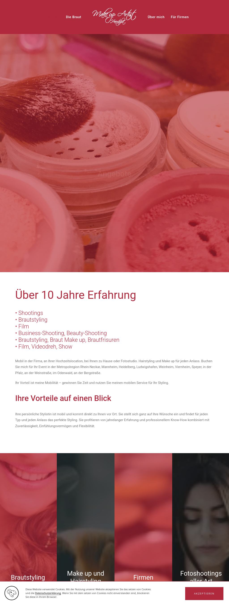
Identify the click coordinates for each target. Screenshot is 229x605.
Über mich (156, 17)
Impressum (172, 597)
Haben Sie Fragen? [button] (115, 571)
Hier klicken (55, 482)
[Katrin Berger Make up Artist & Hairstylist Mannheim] (114, 17)
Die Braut (73, 17)
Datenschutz (191, 597)
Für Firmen (180, 17)
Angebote (52, 17)
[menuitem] (52, 17)
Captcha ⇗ (74, 487)
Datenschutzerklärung (191, 456)
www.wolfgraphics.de (65, 597)
